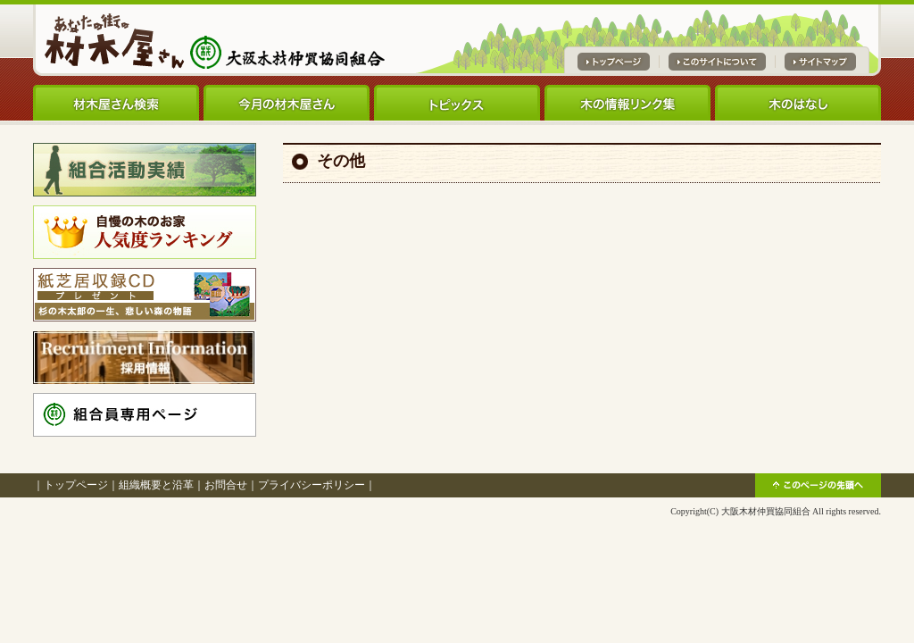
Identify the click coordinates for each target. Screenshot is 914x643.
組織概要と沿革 (156, 485)
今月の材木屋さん (287, 103)
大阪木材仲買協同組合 (765, 511)
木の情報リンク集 (627, 103)
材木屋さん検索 (116, 103)
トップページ (76, 485)
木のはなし (798, 103)
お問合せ (225, 485)
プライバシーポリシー (311, 485)
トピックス (457, 103)
